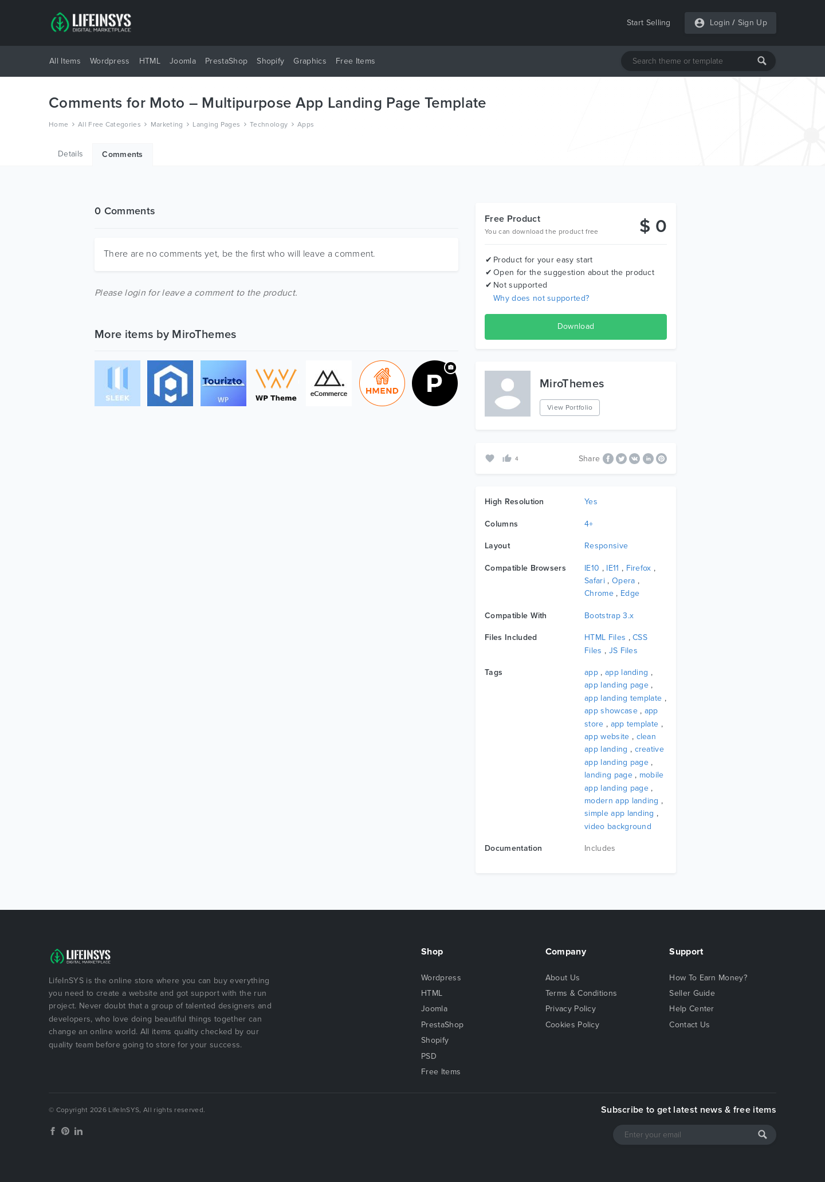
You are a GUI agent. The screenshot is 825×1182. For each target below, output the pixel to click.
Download (576, 326)
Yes (591, 501)
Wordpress (110, 61)
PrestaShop (226, 61)
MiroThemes (572, 384)
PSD (429, 1056)
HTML (149, 61)
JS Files (623, 650)
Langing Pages (216, 124)
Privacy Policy (570, 1009)
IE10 (591, 568)
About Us (562, 978)
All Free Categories (109, 124)
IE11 (612, 568)
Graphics (310, 61)
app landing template (623, 698)
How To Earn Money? (708, 978)
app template (635, 724)
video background (617, 826)
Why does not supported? (541, 298)
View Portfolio (569, 407)
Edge (629, 593)
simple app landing (619, 813)
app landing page (616, 685)
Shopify (270, 61)
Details (70, 154)
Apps (305, 124)
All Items (65, 61)
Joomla (183, 61)
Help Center (691, 1009)
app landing (627, 672)
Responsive (606, 546)
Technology (269, 124)
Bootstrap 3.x (609, 616)
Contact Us (689, 1025)
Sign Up (752, 23)
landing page (608, 775)
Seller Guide (692, 993)
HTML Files (605, 637)
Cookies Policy (572, 1025)
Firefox (638, 568)
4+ (589, 524)
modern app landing (621, 801)
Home (58, 124)
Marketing (167, 124)
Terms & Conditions (581, 993)
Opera (623, 581)
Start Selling (649, 23)
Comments (122, 154)
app (591, 672)
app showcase (611, 711)
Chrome (599, 593)
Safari (594, 581)
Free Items (355, 61)
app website (607, 736)
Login (720, 23)
